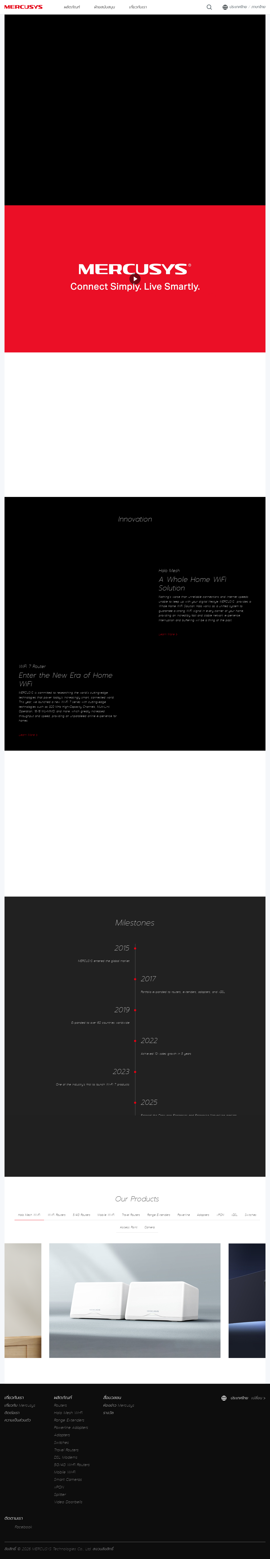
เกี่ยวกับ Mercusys (20, 1405)
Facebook (18, 1527)
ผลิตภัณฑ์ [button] (72, 7)
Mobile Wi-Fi (64, 1472)
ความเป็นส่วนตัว (18, 1420)
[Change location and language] (243, 7)
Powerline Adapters (71, 1427)
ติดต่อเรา (12, 1413)
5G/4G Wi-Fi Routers (72, 1465)
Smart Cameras (68, 1479)
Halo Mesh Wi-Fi (68, 1413)
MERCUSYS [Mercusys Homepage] (24, 7)
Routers (60, 1405)
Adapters (62, 1435)
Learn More (168, 634)
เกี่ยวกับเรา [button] (138, 7)
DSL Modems (65, 1457)
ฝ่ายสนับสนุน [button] (104, 7)
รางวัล (108, 1413)
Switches (61, 1442)
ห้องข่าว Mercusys (118, 1405)
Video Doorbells (68, 1502)
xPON (59, 1487)
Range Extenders (69, 1420)
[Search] (209, 7)
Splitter (60, 1494)
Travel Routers (66, 1450)
